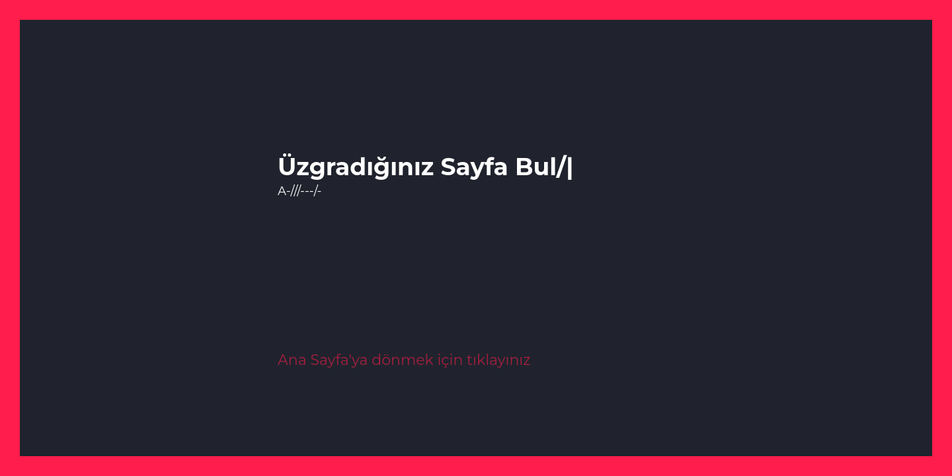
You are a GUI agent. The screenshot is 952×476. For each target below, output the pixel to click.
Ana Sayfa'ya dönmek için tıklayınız (404, 360)
